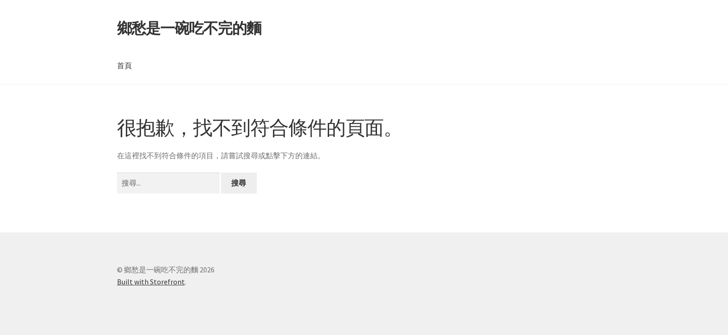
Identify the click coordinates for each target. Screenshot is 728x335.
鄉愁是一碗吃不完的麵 (189, 28)
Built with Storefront (151, 281)
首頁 (124, 65)
